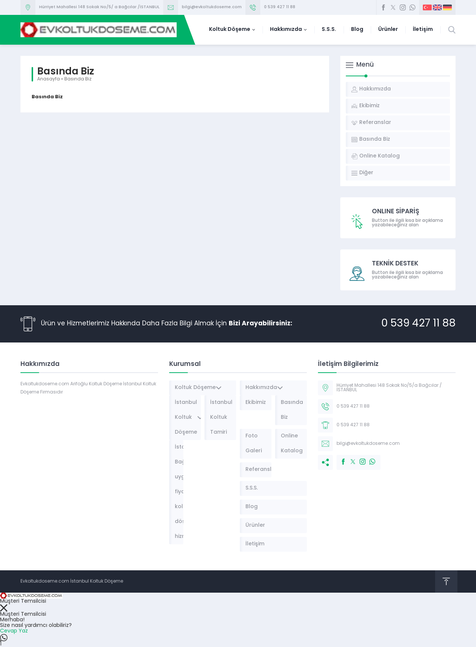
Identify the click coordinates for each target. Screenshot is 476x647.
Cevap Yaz (14, 631)
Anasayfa (48, 79)
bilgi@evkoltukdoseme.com (212, 7)
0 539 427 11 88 (279, 7)
